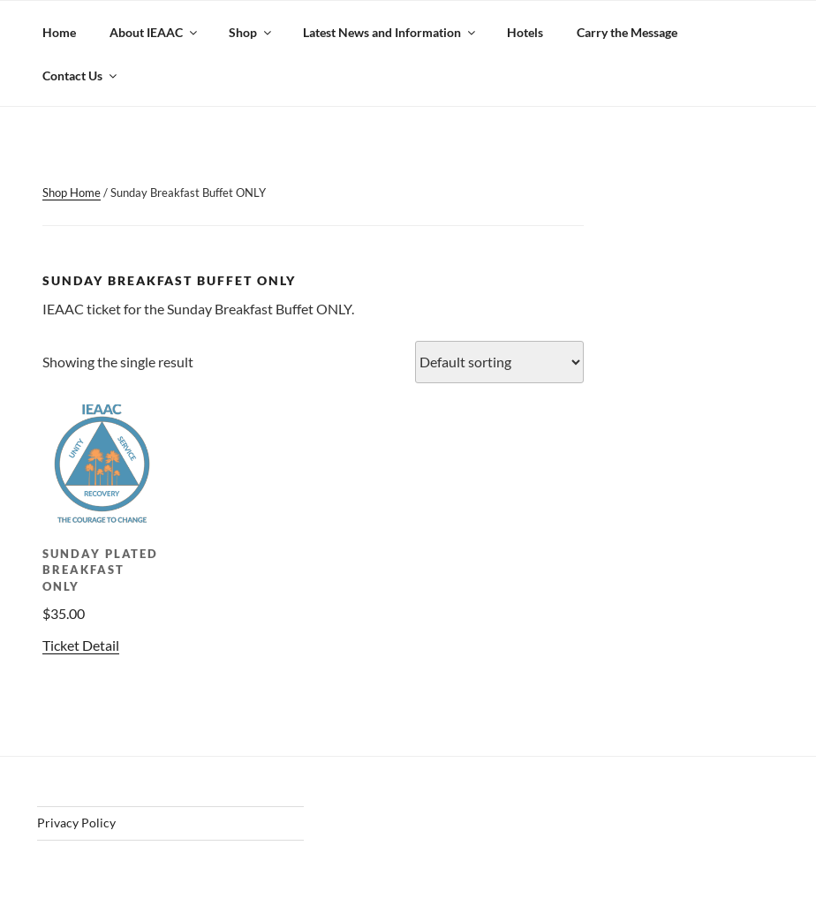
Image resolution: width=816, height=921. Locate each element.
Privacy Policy (76, 822)
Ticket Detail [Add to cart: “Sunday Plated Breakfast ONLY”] (80, 645)
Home (59, 32)
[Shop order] (499, 362)
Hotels (525, 32)
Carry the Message (627, 32)
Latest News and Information (390, 32)
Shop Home (71, 192)
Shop (251, 32)
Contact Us (80, 75)
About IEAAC (155, 32)
